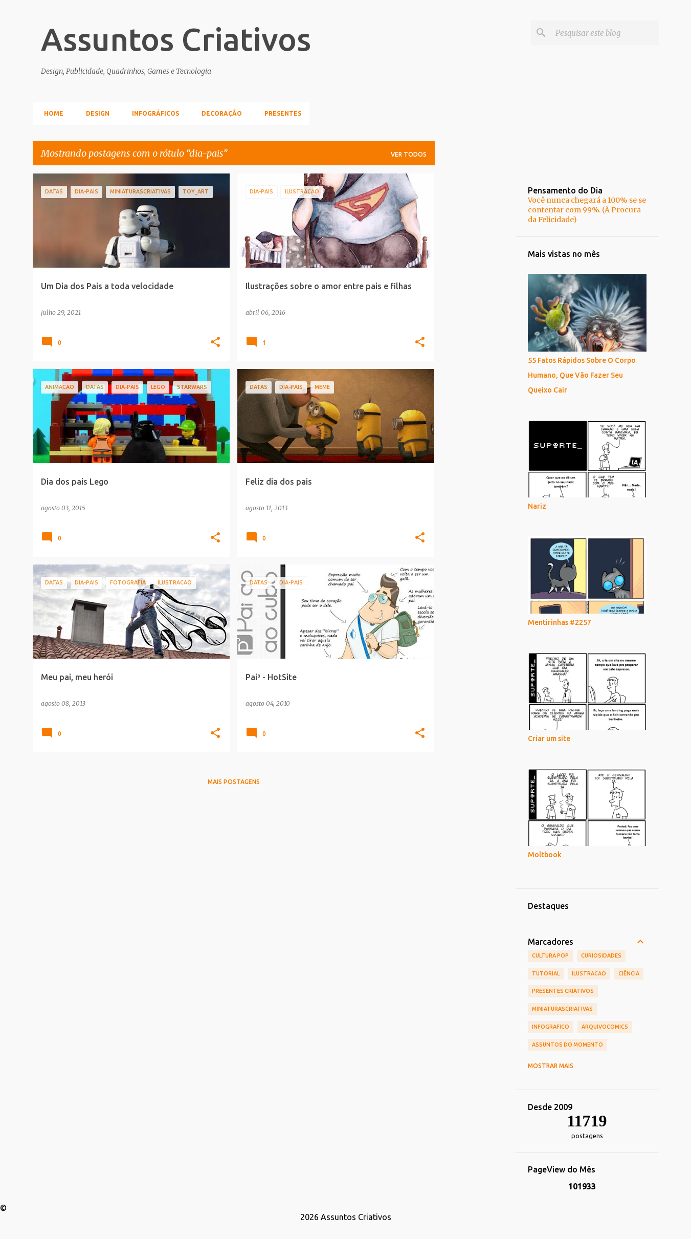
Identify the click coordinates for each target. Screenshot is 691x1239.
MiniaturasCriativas (562, 1009)
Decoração (218, 113)
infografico (550, 1027)
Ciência (628, 973)
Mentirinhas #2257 (559, 622)
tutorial (546, 973)
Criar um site (549, 738)
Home (50, 113)
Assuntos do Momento (567, 1044)
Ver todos (409, 154)
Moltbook (545, 855)
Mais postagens (234, 781)
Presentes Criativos (563, 991)
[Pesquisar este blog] (605, 32)
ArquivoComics (605, 1027)
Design (94, 113)
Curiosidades (601, 955)
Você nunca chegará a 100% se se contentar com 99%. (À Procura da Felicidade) (587, 209)
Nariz (537, 506)
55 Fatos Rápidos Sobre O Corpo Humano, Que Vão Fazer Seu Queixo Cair (582, 375)
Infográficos (152, 113)
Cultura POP (550, 955)
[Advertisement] (475, 327)
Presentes (279, 113)
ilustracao (589, 973)
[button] (215, 342)
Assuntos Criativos (176, 39)
